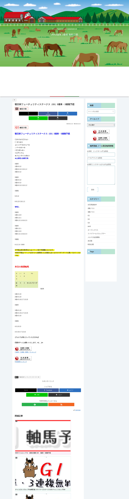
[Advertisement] (64, 79)
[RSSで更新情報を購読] (50, 400)
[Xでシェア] (25, 113)
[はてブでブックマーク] (48, 113)
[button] (70, 113)
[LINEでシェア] (59, 113)
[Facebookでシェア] (37, 113)
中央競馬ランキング (21, 357)
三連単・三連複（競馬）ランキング (25, 347)
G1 (16, 372)
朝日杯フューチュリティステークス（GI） (30, 372)
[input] (101, 111)
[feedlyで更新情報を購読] (46, 400)
